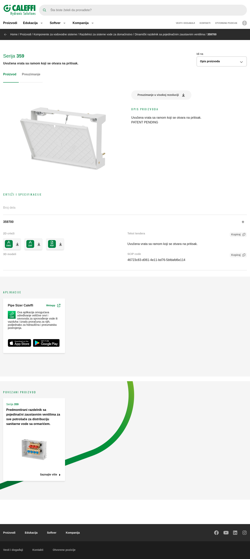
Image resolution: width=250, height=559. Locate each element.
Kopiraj (235, 235)
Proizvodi (10, 23)
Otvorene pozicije (226, 23)
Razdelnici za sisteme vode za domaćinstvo (105, 34)
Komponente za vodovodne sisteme (55, 34)
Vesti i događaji (185, 23)
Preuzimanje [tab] (31, 74)
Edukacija (31, 532)
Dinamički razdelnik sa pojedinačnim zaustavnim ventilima (170, 34)
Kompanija (73, 532)
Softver (51, 532)
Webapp (53, 305)
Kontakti (205, 23)
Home (13, 34)
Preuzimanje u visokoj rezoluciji (158, 94)
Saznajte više (48, 474)
